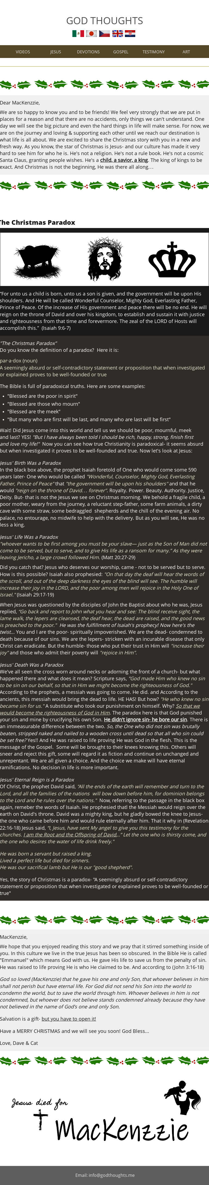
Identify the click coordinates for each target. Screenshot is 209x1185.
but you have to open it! (69, 1018)
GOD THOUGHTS (104, 20)
